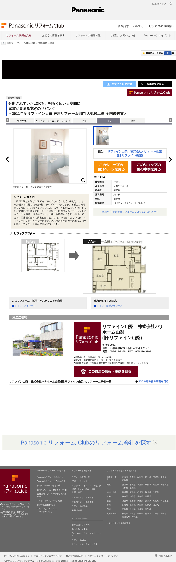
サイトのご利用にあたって (16, 555)
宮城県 (156, 477)
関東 (109, 484)
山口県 (156, 505)
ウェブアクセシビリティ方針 (48, 555)
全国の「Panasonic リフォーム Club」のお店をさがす (130, 211)
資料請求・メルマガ (130, 26)
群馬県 (133, 484)
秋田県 (140, 477)
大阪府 (140, 501)
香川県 (133, 509)
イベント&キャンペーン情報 (49, 501)
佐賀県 (133, 513)
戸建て (75, 481)
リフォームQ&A (79, 540)
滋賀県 (125, 501)
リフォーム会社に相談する (118, 523)
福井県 (148, 492)
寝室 (133, 120)
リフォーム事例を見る (18, 35)
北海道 (125, 477)
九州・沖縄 (112, 513)
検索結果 (42, 43)
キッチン (76, 486)
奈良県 (156, 501)
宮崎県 (163, 513)
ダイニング (86, 486)
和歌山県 (164, 501)
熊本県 (148, 513)
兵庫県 (148, 501)
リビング (97, 486)
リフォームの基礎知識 (88, 35)
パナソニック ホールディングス (103, 555)
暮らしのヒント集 (80, 529)
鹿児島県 (126, 517)
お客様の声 (77, 510)
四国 (109, 509)
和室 (93, 489)
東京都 (156, 484)
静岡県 (133, 496)
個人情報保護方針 (74, 555)
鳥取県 (125, 505)
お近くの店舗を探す (53, 35)
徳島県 (125, 509)
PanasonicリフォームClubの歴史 (51, 481)
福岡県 (125, 513)
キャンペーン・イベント (157, 35)
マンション (84, 481)
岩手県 (148, 477)
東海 (109, 496)
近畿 (109, 501)
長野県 (156, 492)
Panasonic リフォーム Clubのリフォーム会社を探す (86, 442)
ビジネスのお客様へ (162, 26)
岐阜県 (125, 496)
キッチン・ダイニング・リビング (53, 120)
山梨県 (125, 488)
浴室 (84, 120)
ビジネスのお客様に (46, 505)
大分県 (156, 513)
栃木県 (133, 488)
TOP (9, 43)
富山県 (133, 492)
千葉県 (148, 484)
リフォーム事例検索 (24, 43)
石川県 (140, 492)
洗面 (87, 489)
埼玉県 (140, 484)
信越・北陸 (112, 492)
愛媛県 (140, 509)
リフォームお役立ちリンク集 (85, 544)
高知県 (148, 509)
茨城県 (125, 484)
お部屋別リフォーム (81, 525)
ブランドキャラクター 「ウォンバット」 (47, 510)
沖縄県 (135, 517)
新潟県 (125, 492)
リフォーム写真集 (80, 506)
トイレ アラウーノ (25, 305)
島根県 (133, 505)
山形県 (163, 477)
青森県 (133, 477)
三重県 (148, 496)
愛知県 (140, 496)
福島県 (125, 480)
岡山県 (140, 505)
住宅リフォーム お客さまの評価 (52, 490)
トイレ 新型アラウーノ (109, 305)
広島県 (148, 505)
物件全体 (22, 120)
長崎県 (140, 513)
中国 (109, 505)
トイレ (81, 489)
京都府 (133, 501)
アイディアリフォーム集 (83, 497)
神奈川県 (164, 484)
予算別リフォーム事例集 (83, 502)
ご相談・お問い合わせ (122, 35)
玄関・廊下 (77, 492)
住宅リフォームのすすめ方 (49, 485)
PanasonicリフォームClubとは (50, 477)
